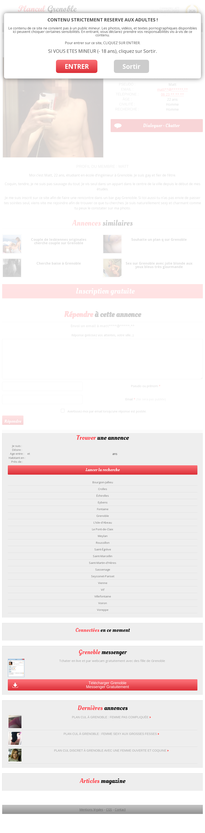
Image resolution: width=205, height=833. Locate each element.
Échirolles (102, 496)
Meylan (103, 536)
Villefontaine (102, 596)
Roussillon (103, 543)
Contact (120, 809)
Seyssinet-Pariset (102, 576)
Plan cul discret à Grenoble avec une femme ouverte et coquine (111, 750)
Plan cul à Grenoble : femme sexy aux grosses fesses (111, 734)
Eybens (103, 502)
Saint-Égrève (102, 549)
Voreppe (102, 610)
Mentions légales (91, 809)
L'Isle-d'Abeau (102, 522)
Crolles (102, 489)
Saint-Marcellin (102, 556)
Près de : (17, 461)
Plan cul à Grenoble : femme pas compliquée (111, 717)
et (28, 453)
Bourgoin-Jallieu (102, 482)
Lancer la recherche (102, 470)
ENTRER (77, 66)
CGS (109, 809)
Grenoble (102, 516)
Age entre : (17, 453)
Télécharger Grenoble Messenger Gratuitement (107, 685)
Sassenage (102, 569)
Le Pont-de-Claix (102, 529)
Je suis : (17, 446)
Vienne (102, 583)
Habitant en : (17, 457)
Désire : (17, 449)
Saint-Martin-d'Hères (102, 563)
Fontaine (102, 509)
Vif (102, 590)
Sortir (131, 66)
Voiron (102, 603)
